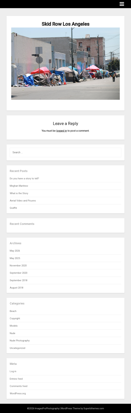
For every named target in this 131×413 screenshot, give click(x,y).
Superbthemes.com (93, 408)
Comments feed (18, 386)
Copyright (15, 318)
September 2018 (18, 280)
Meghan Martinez (19, 185)
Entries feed (16, 378)
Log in (13, 371)
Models (14, 325)
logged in (61, 130)
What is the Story (19, 193)
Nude (12, 333)
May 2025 (15, 258)
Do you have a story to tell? (24, 178)
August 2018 (16, 287)
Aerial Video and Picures (23, 200)
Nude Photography (20, 340)
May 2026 (15, 250)
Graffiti (13, 208)
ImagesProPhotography (26, 4)
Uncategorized (17, 348)
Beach (13, 311)
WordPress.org (18, 393)
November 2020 (18, 265)
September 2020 (18, 272)
